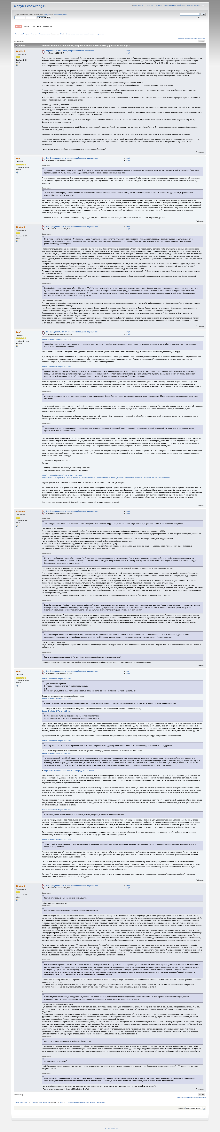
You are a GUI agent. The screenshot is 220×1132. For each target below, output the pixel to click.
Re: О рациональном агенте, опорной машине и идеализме (72, 158)
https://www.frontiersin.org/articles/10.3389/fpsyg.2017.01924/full (69, 771)
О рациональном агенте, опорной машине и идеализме (70, 51)
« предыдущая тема (184, 38)
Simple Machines (116, 1126)
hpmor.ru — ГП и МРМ (153, 5)
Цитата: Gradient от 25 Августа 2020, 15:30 (56, 339)
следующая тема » (199, 38)
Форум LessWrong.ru (30, 6)
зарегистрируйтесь (60, 14)
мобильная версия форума (188, 5)
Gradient (20, 51)
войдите (47, 14)
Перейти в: (181, 1108)
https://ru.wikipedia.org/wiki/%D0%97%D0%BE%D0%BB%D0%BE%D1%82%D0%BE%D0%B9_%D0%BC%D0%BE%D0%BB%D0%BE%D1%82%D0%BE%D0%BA (106, 478)
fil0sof (62, 34)
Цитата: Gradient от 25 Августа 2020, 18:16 (56, 679)
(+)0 (128, 51)
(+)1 (128, 671)
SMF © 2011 (110, 1126)
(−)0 (128, 53)
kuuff (18, 158)
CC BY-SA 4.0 (111, 1123)
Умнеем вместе (169, 5)
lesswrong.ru (138, 5)
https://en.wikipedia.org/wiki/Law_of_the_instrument (62, 475)
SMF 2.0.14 (104, 1126)
